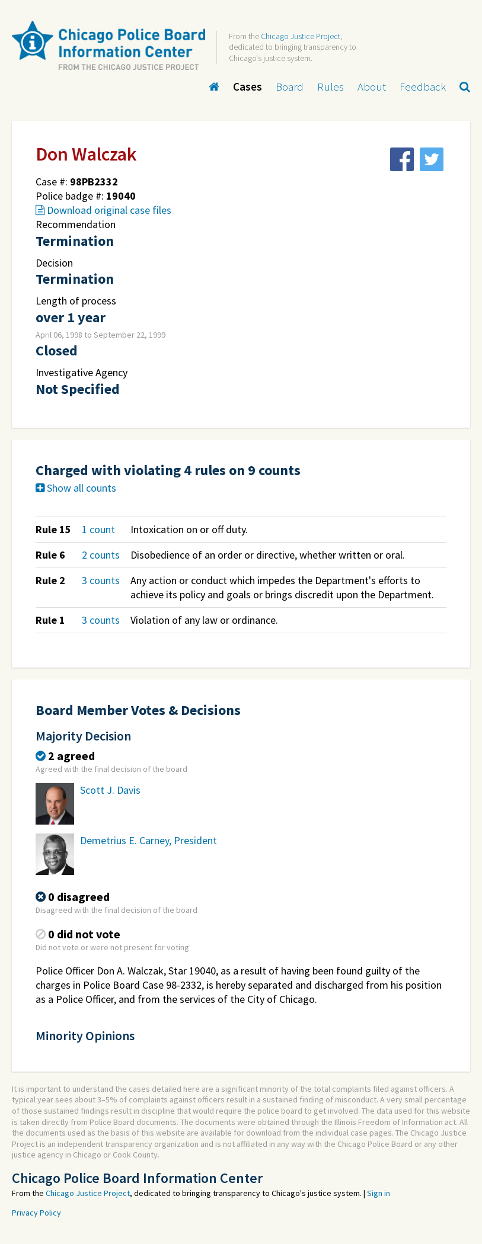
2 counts (101, 555)
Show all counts (76, 488)
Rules (330, 86)
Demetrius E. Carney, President (148, 840)
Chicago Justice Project (300, 36)
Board (290, 86)
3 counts (101, 580)
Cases (247, 86)
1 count (98, 529)
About (371, 86)
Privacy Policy (36, 1212)
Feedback (423, 86)
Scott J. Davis (110, 790)
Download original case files (103, 210)
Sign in (378, 1193)
